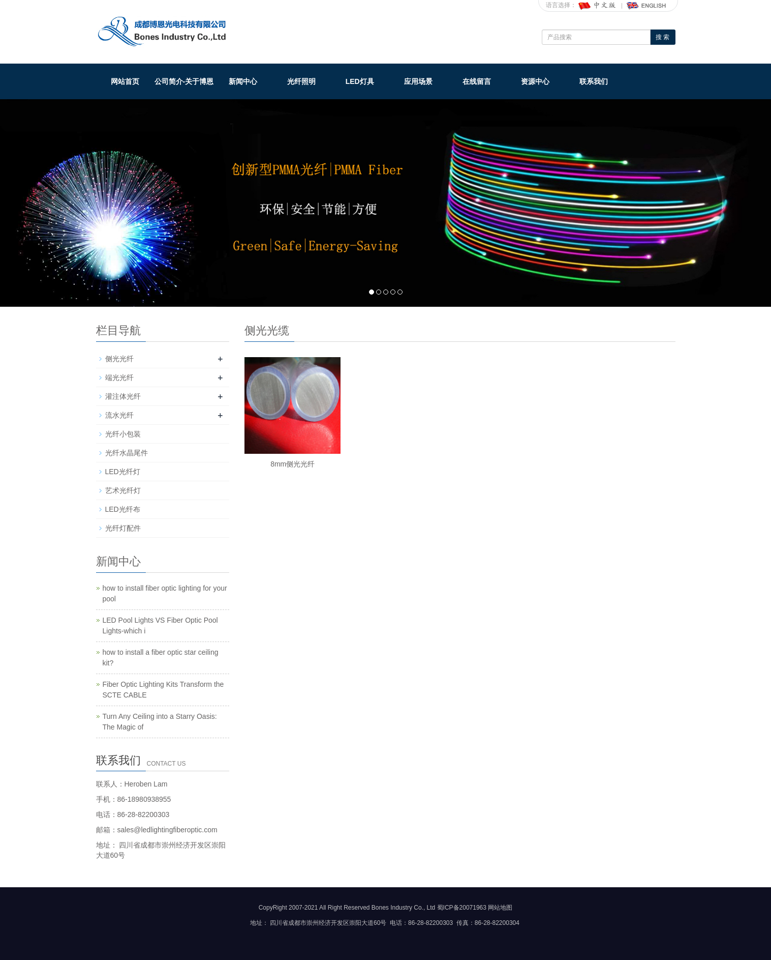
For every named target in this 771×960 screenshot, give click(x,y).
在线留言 (476, 81)
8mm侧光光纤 (292, 464)
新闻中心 (243, 81)
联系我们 (593, 81)
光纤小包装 (123, 434)
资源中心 (535, 81)
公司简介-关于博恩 (184, 81)
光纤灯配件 (123, 528)
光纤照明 (301, 81)
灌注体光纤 (123, 396)
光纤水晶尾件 (126, 453)
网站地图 (500, 907)
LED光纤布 (122, 509)
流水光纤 (119, 415)
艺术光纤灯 (123, 490)
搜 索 (662, 37)
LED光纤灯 (122, 472)
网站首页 (125, 81)
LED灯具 (360, 81)
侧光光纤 (119, 359)
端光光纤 (119, 377)
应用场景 (418, 81)
